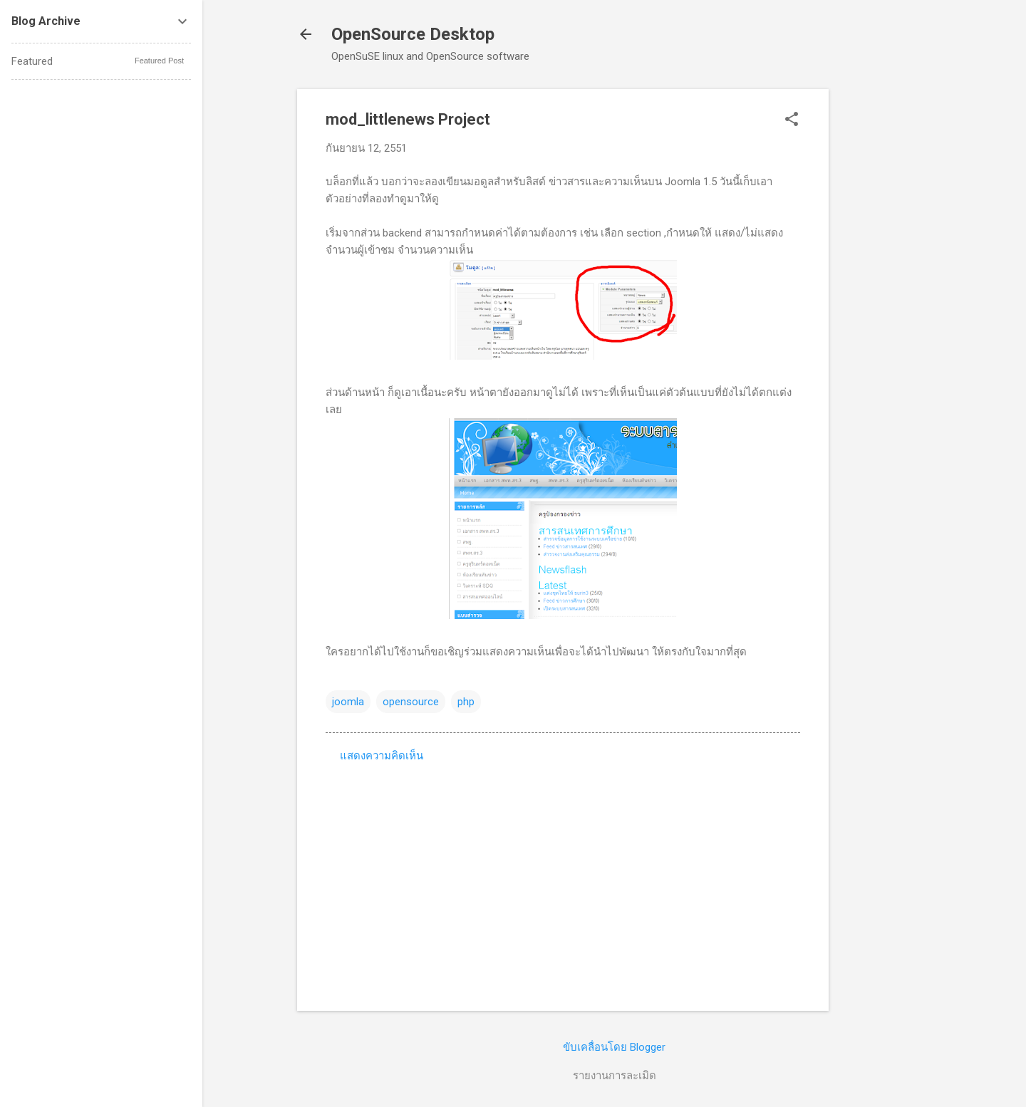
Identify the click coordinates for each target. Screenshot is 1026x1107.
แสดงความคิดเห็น (381, 755)
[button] (791, 120)
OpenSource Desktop (412, 34)
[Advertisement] (885, 302)
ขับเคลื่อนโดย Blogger (614, 1047)
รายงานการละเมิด (614, 1075)
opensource (411, 701)
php (466, 701)
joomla (348, 701)
